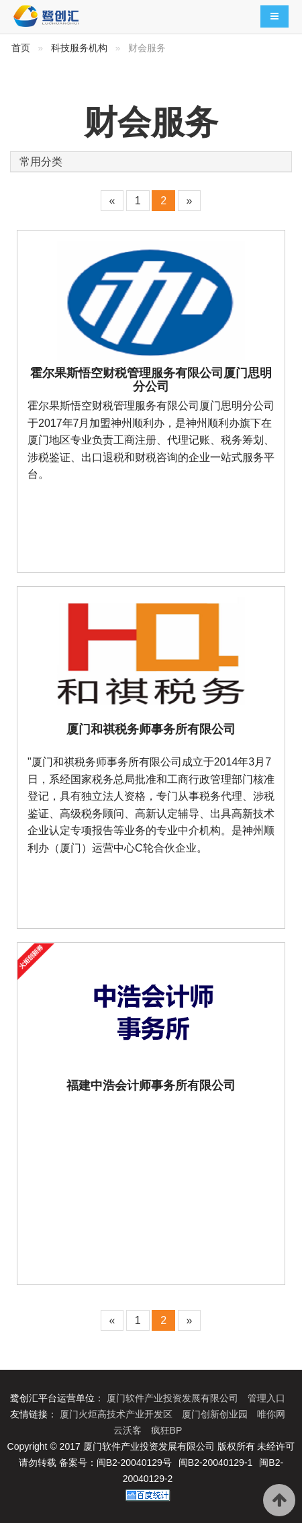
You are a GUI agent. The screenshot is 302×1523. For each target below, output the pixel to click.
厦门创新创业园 (216, 1414)
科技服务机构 (79, 48)
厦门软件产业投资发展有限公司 (174, 1398)
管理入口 (266, 1398)
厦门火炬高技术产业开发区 (117, 1414)
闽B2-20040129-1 (216, 1462)
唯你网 (271, 1414)
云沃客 (128, 1430)
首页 (20, 48)
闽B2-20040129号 (134, 1462)
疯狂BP (167, 1430)
